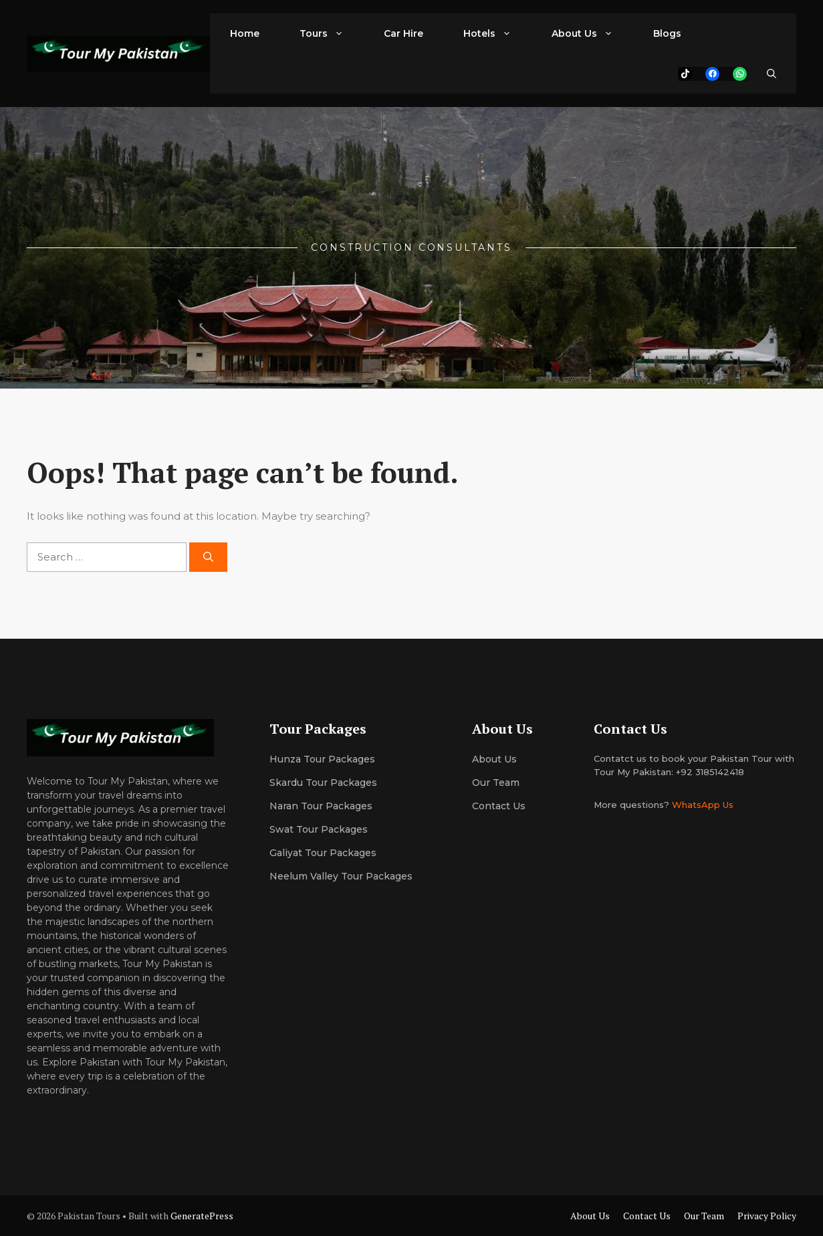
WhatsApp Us (702, 804)
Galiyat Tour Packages (322, 853)
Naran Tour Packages (320, 806)
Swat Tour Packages (318, 829)
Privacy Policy (766, 1215)
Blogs (667, 33)
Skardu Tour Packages (323, 783)
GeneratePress (201, 1215)
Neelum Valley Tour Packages (341, 876)
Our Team (704, 1215)
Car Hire (403, 33)
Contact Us (498, 806)
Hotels (497, 33)
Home (244, 33)
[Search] (208, 557)
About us (494, 759)
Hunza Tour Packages (322, 759)
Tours (332, 33)
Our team (495, 783)
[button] (771, 74)
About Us (592, 33)
